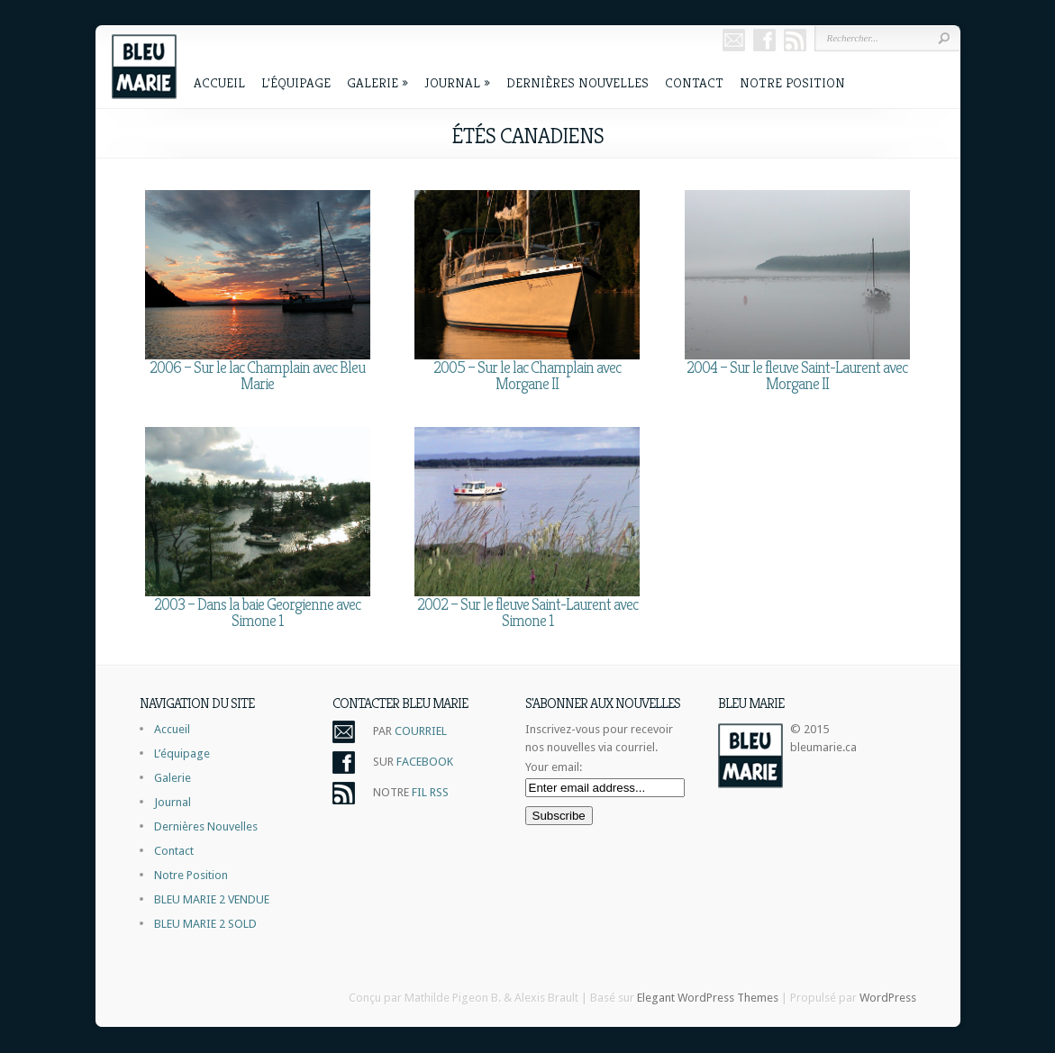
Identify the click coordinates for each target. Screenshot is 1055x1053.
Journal (457, 82)
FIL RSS (430, 792)
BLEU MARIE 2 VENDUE (211, 899)
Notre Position (792, 82)
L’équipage (296, 82)
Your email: (553, 767)
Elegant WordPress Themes (707, 997)
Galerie (377, 82)
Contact (694, 82)
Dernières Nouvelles (577, 82)
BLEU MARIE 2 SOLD (205, 923)
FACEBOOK (424, 761)
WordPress (887, 997)
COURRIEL (421, 731)
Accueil (219, 82)
